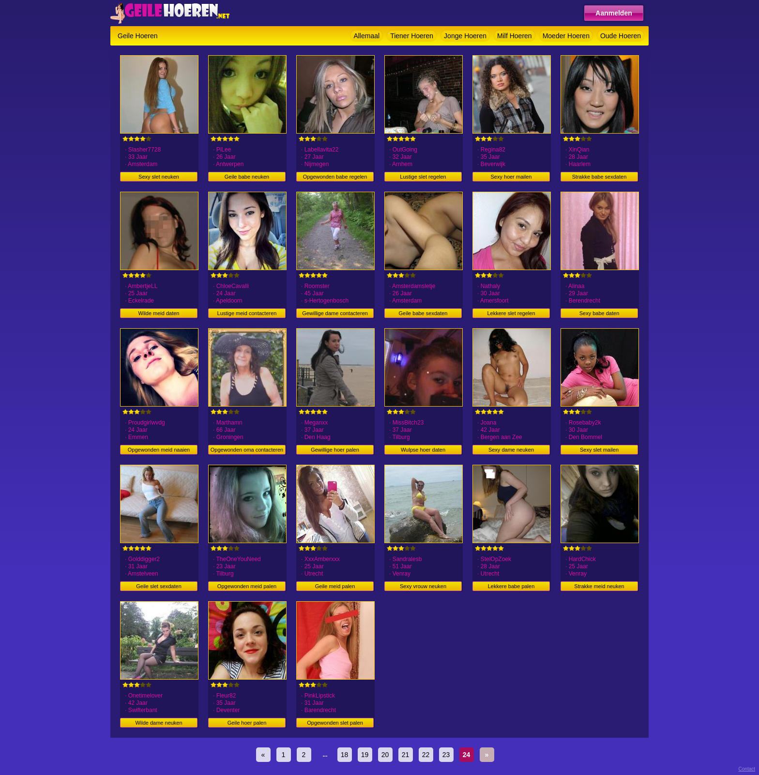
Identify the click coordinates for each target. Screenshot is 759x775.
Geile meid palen (335, 586)
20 (385, 755)
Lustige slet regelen (423, 177)
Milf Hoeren (514, 36)
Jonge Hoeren (465, 36)
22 (426, 755)
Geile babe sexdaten (423, 313)
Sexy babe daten (599, 313)
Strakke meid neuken (599, 586)
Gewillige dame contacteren (335, 313)
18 (345, 755)
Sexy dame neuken (511, 450)
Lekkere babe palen (511, 586)
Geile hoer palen (247, 723)
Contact (747, 769)
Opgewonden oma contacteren (247, 450)
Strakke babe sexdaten (599, 177)
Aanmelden (613, 13)
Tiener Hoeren (411, 36)
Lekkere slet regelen (511, 313)
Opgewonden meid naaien (159, 450)
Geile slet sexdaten (159, 586)
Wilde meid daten (159, 313)
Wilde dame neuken (158, 723)
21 (406, 755)
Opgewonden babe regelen (335, 177)
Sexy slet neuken (158, 177)
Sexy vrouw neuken (423, 586)
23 (446, 755)
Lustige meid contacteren (247, 313)
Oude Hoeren (620, 36)
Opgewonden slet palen (335, 723)
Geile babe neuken (247, 177)
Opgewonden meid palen (246, 586)
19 (365, 755)
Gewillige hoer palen (335, 450)
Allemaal (366, 36)
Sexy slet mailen (599, 450)
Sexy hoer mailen (511, 177)
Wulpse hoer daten (423, 450)
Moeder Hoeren (566, 36)
